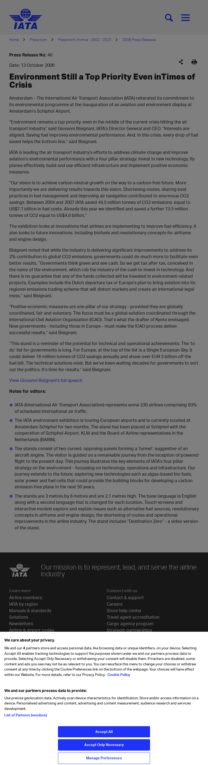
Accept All (103, 734)
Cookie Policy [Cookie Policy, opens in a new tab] (118, 677)
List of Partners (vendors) (25, 718)
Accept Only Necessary (104, 747)
